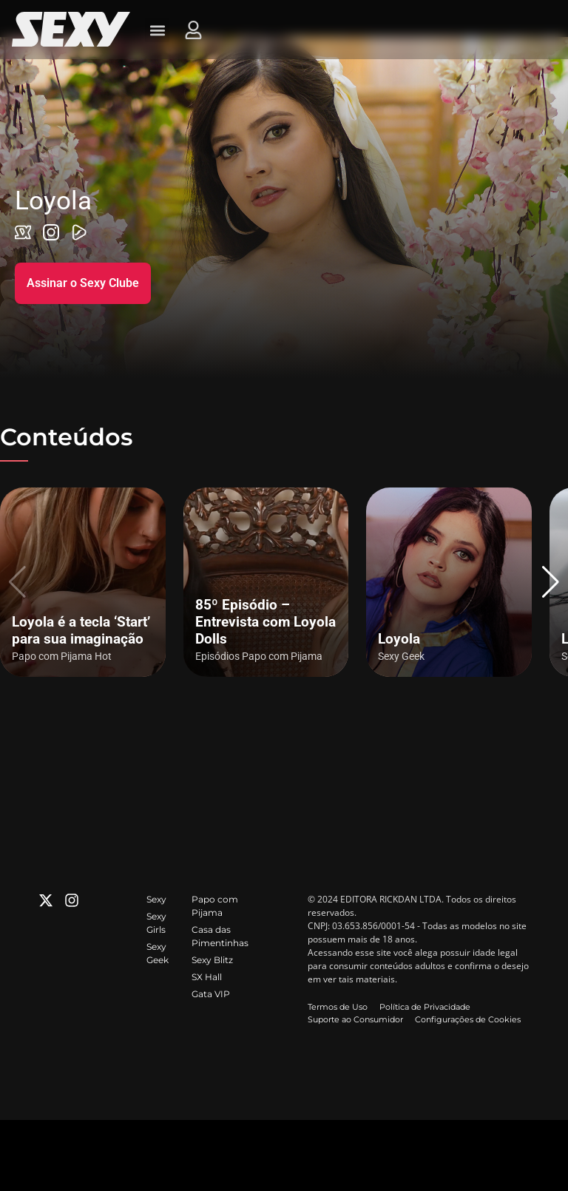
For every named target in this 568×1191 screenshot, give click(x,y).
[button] (551, 582)
